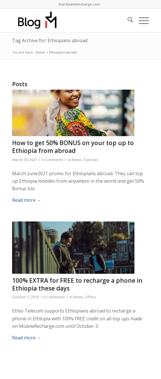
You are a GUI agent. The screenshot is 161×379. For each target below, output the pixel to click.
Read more (26, 200)
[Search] (127, 20)
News (77, 159)
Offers (90, 296)
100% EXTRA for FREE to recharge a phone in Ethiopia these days (77, 284)
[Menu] (141, 20)
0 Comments (52, 159)
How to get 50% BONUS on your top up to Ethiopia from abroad (73, 147)
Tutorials (90, 159)
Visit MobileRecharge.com (79, 4)
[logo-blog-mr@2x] (66, 20)
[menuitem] (79, 4)
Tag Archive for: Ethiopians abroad (49, 40)
